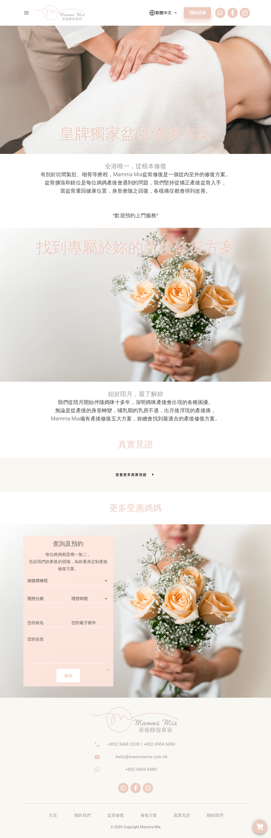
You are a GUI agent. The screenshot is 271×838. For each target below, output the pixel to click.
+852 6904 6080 (141, 769)
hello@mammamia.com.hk (141, 756)
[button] (167, 13)
